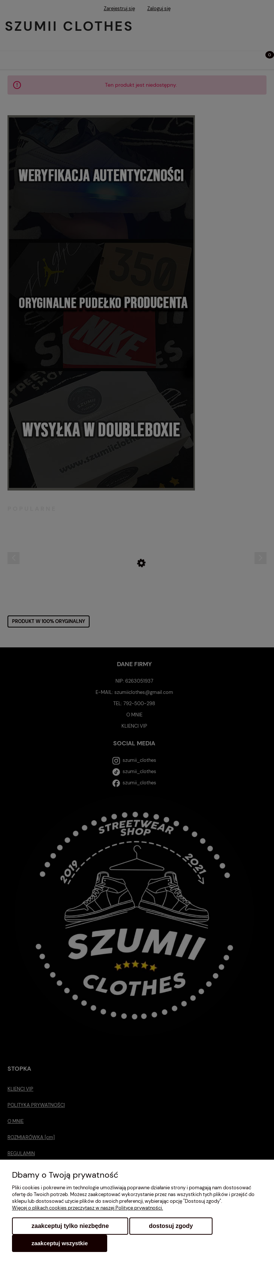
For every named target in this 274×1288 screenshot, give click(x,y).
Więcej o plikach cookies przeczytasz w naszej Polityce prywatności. (87, 1208)
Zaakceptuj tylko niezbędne (70, 1226)
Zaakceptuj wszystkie (59, 1243)
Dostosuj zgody (171, 1226)
